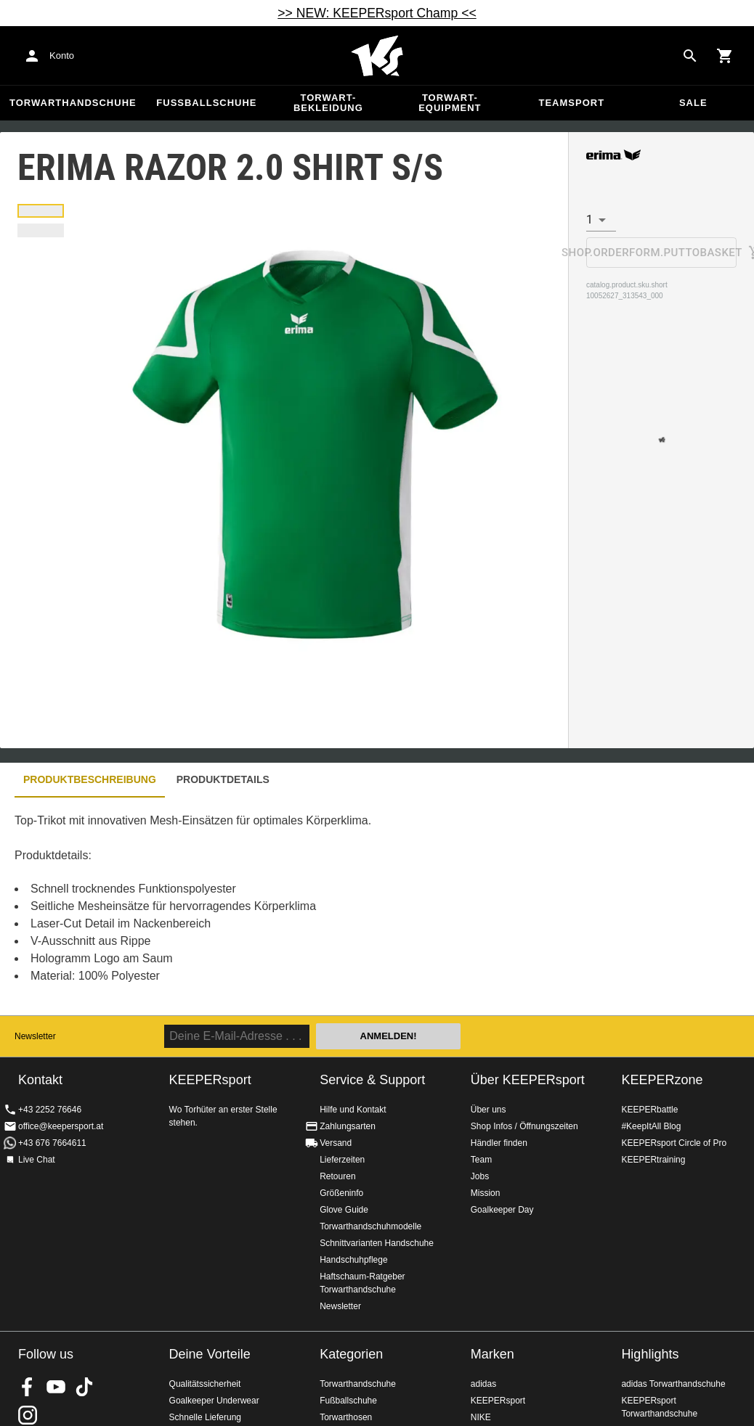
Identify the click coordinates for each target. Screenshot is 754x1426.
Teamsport (571, 102)
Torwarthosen (346, 1417)
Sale (693, 102)
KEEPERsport (498, 1401)
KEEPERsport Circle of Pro (673, 1143)
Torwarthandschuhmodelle (370, 1226)
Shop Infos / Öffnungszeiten (524, 1126)
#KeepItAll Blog (651, 1126)
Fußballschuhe (206, 102)
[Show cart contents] (724, 55)
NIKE (481, 1417)
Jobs (480, 1176)
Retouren (337, 1176)
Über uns (488, 1110)
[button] (40, 211)
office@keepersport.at (60, 1126)
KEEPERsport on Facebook (27, 1386)
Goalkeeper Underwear (214, 1401)
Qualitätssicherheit (205, 1384)
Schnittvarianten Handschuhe (377, 1243)
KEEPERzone (661, 1080)
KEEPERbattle (649, 1110)
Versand (336, 1143)
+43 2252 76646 (49, 1110)
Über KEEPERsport (528, 1080)
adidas (483, 1384)
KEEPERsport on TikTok (84, 1386)
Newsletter (35, 1036)
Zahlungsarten (348, 1126)
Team (481, 1160)
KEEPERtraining (653, 1160)
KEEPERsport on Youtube (55, 1386)
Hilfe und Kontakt (353, 1110)
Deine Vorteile (210, 1354)
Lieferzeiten (342, 1160)
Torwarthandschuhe (73, 102)
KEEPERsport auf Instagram (27, 1415)
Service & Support (372, 1080)
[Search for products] (690, 55)
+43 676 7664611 (52, 1143)
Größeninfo (341, 1193)
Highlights (649, 1354)
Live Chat (36, 1160)
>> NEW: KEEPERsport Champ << (376, 13)
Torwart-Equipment (449, 102)
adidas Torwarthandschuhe (673, 1384)
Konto (61, 55)
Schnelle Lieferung (205, 1417)
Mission (485, 1193)
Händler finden (499, 1143)
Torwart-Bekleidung (328, 102)
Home (377, 56)
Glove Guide (344, 1210)
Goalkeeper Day (502, 1210)
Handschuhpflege (353, 1260)
